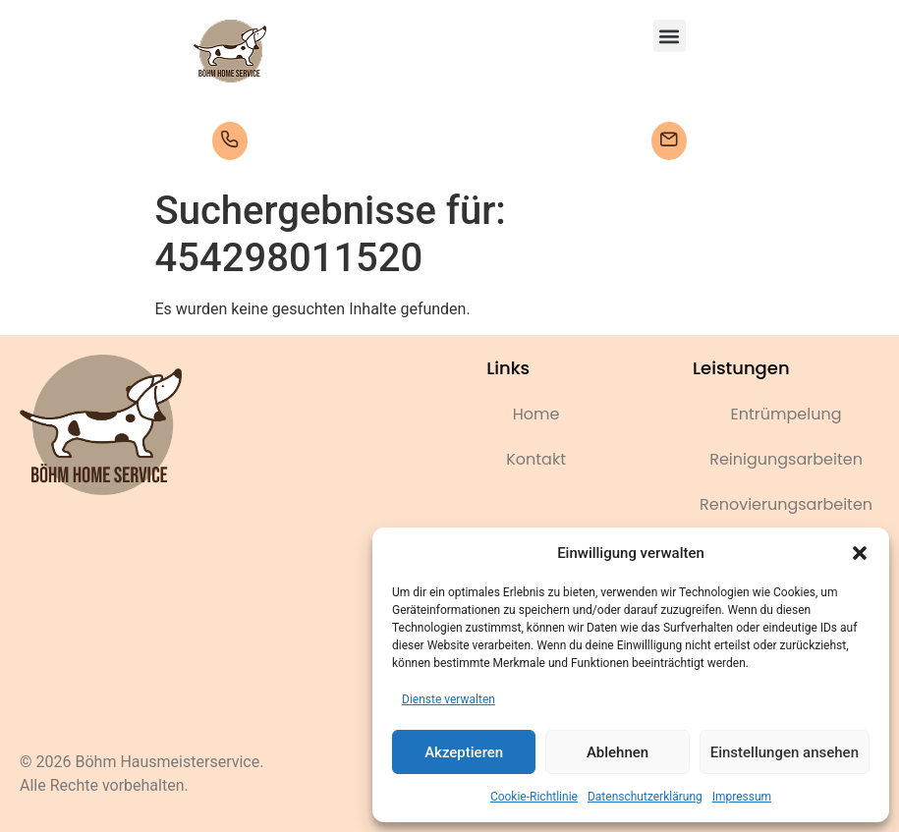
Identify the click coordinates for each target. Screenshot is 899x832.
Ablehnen (617, 752)
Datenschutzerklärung (645, 797)
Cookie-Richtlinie (534, 797)
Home (536, 414)
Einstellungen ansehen (784, 752)
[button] (860, 553)
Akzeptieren (463, 752)
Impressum (741, 797)
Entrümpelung (786, 414)
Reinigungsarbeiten (786, 459)
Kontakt (536, 459)
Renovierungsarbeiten (786, 504)
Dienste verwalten (448, 699)
